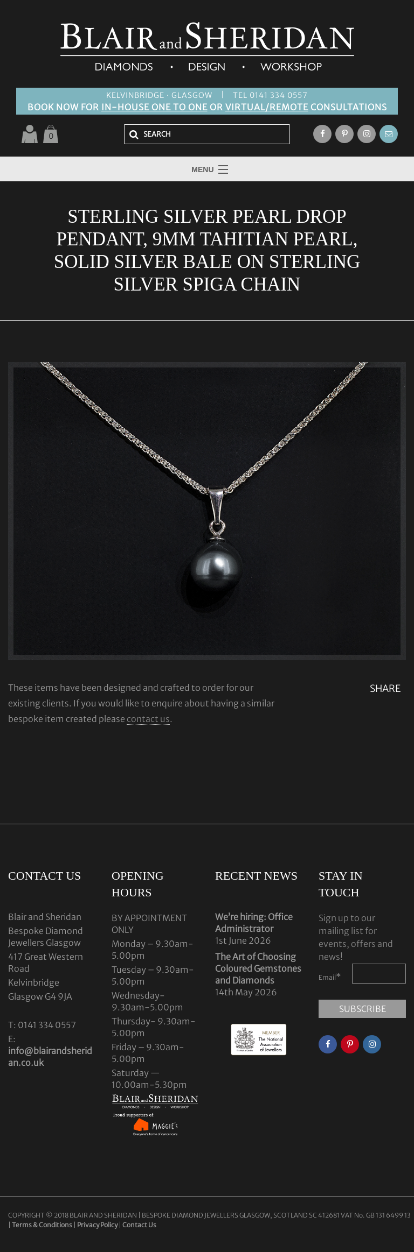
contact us (148, 718)
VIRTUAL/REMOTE (266, 107)
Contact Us (139, 1225)
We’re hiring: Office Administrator (254, 922)
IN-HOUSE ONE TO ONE (154, 107)
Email (330, 976)
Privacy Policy (97, 1225)
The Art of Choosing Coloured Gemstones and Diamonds (258, 968)
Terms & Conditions (42, 1225)
